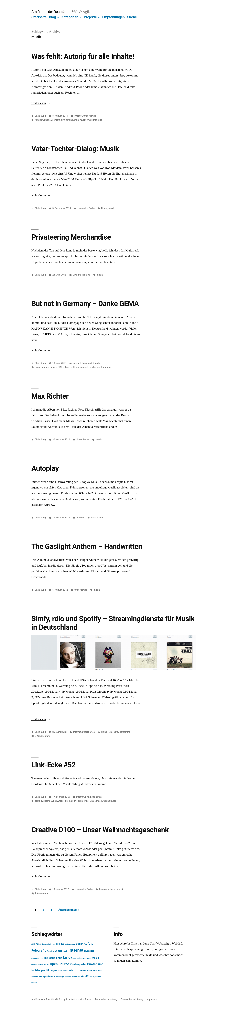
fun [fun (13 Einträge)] (48, 951)
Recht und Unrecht (91, 363)
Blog (52, 17)
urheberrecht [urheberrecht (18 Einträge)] (86, 970)
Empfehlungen (113, 17)
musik (83, 119)
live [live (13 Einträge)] (74, 958)
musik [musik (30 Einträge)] (95, 958)
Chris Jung (40, 115)
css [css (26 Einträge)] (58, 943)
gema (38, 367)
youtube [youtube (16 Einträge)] (98, 976)
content (56, 119)
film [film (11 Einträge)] (85, 944)
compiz (38, 800)
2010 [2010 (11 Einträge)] (33, 944)
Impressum (152, 999)
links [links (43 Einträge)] (59, 958)
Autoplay (45, 468)
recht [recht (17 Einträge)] (60, 970)
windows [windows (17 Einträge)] (76, 976)
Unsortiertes (89, 115)
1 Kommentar (42, 893)
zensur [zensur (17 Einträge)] (34, 982)
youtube (107, 367)
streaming (125, 732)
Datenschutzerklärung (106, 999)
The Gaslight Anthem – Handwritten (86, 546)
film (63, 119)
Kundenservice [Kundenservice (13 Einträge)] (37, 958)
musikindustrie (94, 119)
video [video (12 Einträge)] (100, 971)
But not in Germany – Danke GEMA (85, 303)
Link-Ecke (90, 796)
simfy (116, 732)
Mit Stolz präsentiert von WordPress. (73, 999)
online (66, 367)
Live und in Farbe (86, 208)
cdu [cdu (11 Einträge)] (54, 944)
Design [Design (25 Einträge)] (79, 943)
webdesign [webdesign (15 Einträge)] (59, 976)
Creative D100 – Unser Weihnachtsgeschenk (100, 830)
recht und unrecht (79, 367)
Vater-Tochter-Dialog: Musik (75, 149)
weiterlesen (38, 103)
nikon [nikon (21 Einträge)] (46, 964)
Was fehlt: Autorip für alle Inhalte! (82, 56)
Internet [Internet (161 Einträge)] (75, 950)
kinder (104, 208)
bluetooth (104, 889)
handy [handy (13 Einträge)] (65, 951)
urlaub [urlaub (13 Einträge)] (95, 971)
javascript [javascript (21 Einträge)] (89, 951)
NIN (60, 367)
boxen (113, 889)
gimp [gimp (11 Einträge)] (52, 951)
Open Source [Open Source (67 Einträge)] (59, 964)
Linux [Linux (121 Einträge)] (68, 957)
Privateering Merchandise (71, 237)
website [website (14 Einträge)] (68, 977)
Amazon (39, 119)
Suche (132, 17)
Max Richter (49, 396)
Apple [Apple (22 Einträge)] (39, 944)
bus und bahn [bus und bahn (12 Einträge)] (47, 944)
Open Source (109, 800)
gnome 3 (47, 800)
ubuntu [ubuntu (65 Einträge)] (74, 970)
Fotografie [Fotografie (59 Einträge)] (38, 950)
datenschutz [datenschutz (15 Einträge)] (70, 944)
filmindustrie (72, 119)
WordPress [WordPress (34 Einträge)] (87, 976)
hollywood (58, 800)
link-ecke (78, 800)
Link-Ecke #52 (53, 765)
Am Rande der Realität (48, 12)
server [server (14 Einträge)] (65, 971)
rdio (110, 732)
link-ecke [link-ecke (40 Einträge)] (49, 958)
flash (93, 517)
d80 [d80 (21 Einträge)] (62, 944)
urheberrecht (95, 367)
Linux (99, 796)
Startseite (38, 17)
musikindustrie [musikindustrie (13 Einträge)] (37, 965)
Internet (78, 115)
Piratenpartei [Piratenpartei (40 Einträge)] (78, 964)
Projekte (90, 17)
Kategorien (69, 17)
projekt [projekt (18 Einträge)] (54, 970)
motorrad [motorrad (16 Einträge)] (87, 958)
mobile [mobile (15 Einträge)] (80, 958)
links (86, 800)
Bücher (47, 119)
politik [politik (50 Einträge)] (45, 970)
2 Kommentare (42, 736)
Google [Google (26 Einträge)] (58, 950)
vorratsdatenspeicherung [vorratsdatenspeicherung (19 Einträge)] (43, 976)
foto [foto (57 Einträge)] (90, 943)
